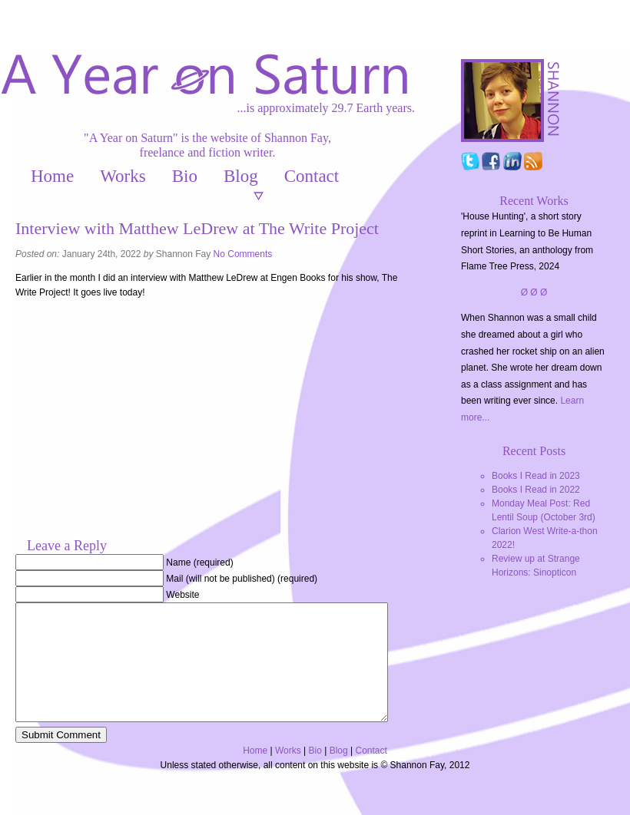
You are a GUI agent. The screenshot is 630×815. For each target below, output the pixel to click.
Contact (312, 176)
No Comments (243, 254)
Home (52, 176)
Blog (241, 176)
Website (182, 594)
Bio (184, 176)
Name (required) (199, 562)
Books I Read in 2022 (536, 489)
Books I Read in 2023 (536, 475)
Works (122, 176)
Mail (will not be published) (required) (241, 578)
